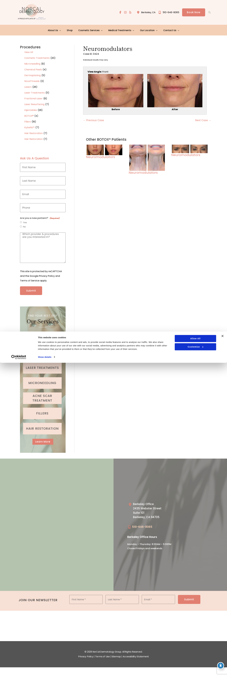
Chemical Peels (33, 68)
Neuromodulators (107, 47)
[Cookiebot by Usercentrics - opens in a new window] (18, 670)
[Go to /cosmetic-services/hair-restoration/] (42, 426)
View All (28, 51)
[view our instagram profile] (125, 12)
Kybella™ (29, 126)
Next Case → (203, 120)
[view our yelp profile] (130, 12)
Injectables (30, 109)
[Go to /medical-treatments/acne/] (42, 396)
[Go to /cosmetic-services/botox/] (42, 335)
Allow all (195, 652)
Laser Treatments (34, 92)
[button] (193, 13)
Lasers (28, 86)
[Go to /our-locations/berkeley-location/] (150, 509)
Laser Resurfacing (34, 103)
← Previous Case (93, 120)
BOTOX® (29, 115)
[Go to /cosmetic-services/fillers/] (42, 411)
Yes (25, 221)
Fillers (27, 120)
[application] (61, 29)
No (24, 226)
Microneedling (32, 63)
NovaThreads (32, 80)
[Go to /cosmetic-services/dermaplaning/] (42, 350)
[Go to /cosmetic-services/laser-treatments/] (42, 365)
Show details (44, 670)
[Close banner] (222, 649)
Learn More (43, 439)
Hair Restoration (33, 132)
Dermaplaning (32, 74)
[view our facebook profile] (120, 12)
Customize (195, 660)
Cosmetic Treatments (37, 57)
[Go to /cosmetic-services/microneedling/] (42, 380)
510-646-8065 (142, 525)
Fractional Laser (33, 97)
